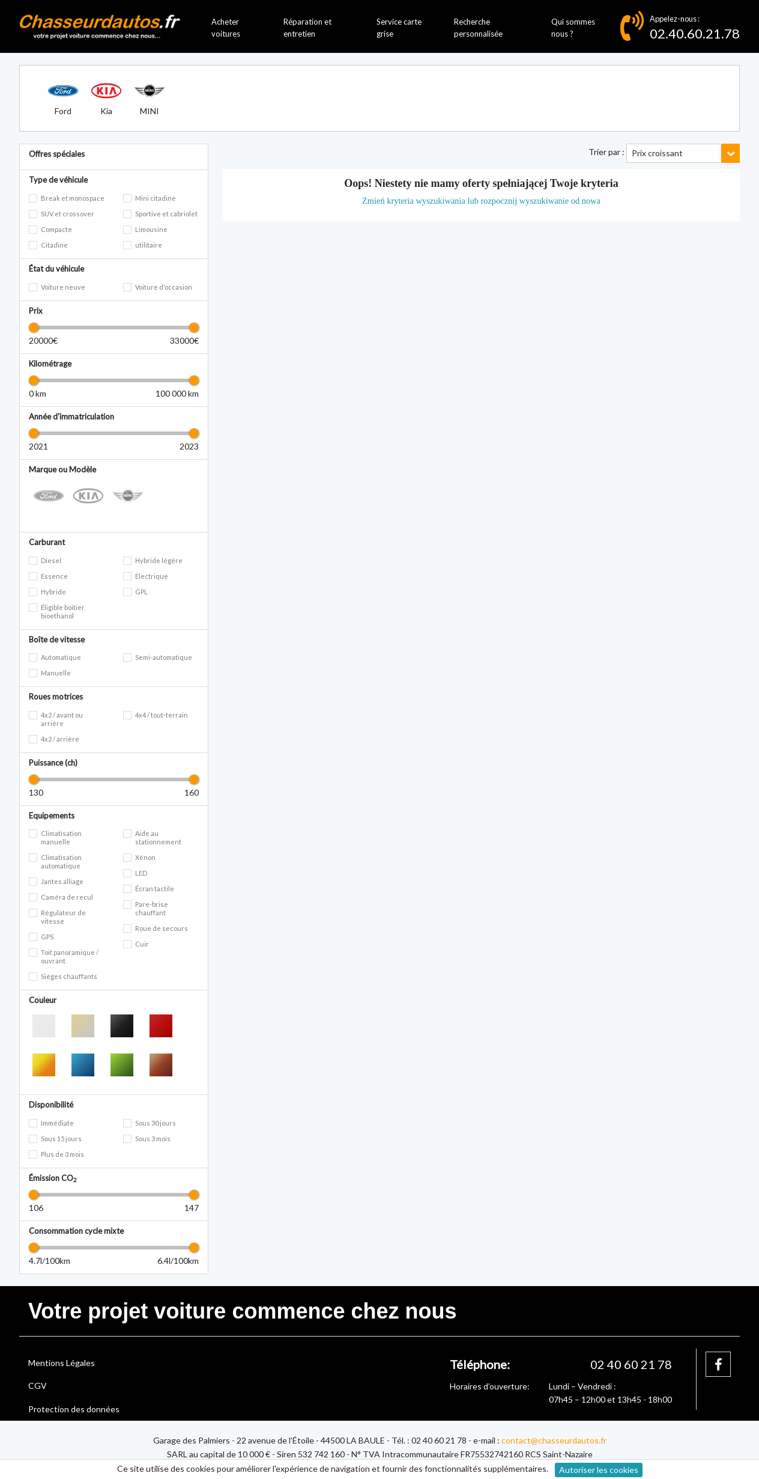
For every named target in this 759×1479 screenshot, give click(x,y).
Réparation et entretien (307, 28)
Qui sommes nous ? (573, 28)
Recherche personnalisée (478, 28)
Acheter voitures (225, 28)
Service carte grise (399, 28)
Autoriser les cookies (598, 1470)
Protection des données (73, 1409)
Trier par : (606, 152)
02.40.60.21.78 (695, 33)
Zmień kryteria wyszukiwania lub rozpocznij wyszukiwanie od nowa (481, 201)
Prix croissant (657, 153)
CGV (37, 1385)
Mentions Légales (61, 1363)
